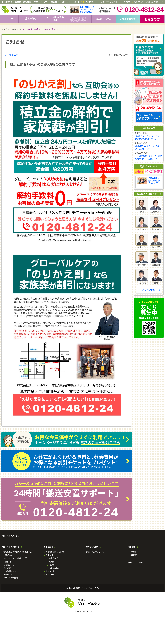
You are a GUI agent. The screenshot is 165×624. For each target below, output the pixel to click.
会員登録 (7, 568)
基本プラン (50, 555)
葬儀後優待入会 (9, 571)
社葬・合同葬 (54, 568)
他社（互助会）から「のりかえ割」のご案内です (147, 147)
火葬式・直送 (54, 558)
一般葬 (51, 565)
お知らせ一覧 (148, 128)
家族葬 (51, 562)
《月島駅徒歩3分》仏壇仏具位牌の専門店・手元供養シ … (148, 157)
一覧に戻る (12, 55)
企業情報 (134, 552)
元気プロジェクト (109, 2)
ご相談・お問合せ (154, 2)
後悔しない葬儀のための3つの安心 (17, 552)
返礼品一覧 (50, 574)
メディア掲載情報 (10, 578)
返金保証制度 (8, 565)
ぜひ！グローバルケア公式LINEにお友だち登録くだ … (148, 137)
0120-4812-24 (76, 512)
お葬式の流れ (8, 555)
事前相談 (7, 562)
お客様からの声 (92, 547)
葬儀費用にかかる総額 (55, 552)
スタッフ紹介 (148, 289)
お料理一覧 (50, 571)
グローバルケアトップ (10, 536)
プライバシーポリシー (93, 588)
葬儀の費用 (48, 547)
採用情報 (138, 2)
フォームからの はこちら (147, 117)
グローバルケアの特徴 (10, 547)
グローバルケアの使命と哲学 (15, 558)
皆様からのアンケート (95, 552)
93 (83, 2)
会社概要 (125, 2)
